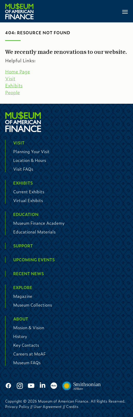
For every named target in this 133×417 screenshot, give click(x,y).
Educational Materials (34, 232)
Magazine (22, 296)
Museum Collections (32, 305)
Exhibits (13, 85)
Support (23, 246)
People (12, 92)
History (20, 336)
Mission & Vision (28, 328)
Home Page (17, 71)
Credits (72, 406)
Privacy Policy (17, 406)
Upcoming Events (34, 260)
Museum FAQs (27, 363)
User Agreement (48, 406)
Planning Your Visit (31, 151)
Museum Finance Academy (39, 223)
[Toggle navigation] (125, 11)
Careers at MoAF (29, 354)
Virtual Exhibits (28, 200)
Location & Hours (29, 160)
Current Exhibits (28, 192)
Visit (10, 78)
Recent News (28, 273)
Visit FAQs (23, 169)
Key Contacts (26, 345)
